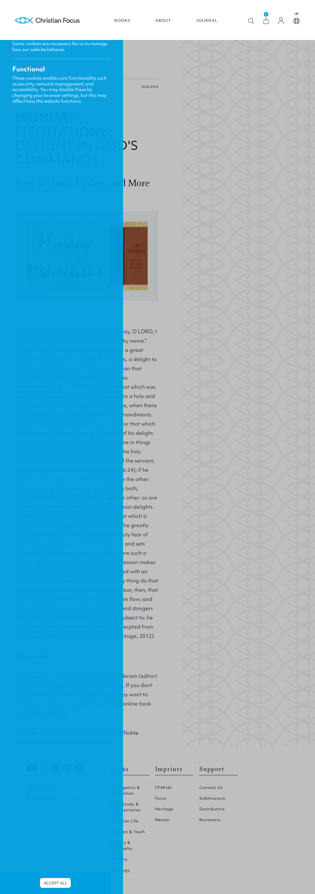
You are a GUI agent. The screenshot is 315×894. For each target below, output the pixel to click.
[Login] (281, 20)
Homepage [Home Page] (47, 20)
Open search (251, 21)
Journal (206, 20)
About (163, 20)
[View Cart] (266, 21)
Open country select (296, 21)
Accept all (55, 883)
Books (122, 20)
